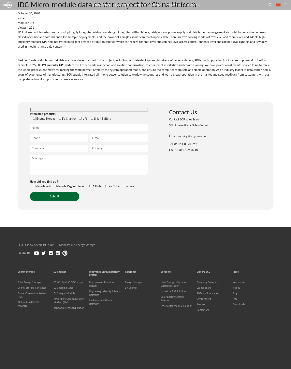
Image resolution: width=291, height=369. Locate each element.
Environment (204, 298)
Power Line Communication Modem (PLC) (68, 300)
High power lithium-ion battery (102, 284)
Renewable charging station (68, 308)
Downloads (238, 304)
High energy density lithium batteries (104, 293)
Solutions (166, 271)
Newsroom (238, 282)
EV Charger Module (64, 293)
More (235, 271)
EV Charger (122, 5)
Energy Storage (101, 5)
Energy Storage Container (32, 287)
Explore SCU (173, 5)
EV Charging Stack (63, 287)
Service (201, 304)
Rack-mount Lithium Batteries (100, 302)
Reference (140, 5)
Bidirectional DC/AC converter (29, 304)
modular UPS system (60, 65)
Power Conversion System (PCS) (32, 295)
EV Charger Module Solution (176, 306)
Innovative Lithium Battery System (104, 273)
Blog (234, 293)
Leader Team (204, 287)
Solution (156, 5)
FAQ (234, 298)
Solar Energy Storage (29, 282)
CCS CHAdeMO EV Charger (68, 282)
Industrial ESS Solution (173, 291)
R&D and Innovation (208, 293)
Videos (236, 287)
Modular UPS (26, 23)
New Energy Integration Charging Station (174, 284)
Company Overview (208, 282)
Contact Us (192, 5)
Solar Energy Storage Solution (172, 298)
